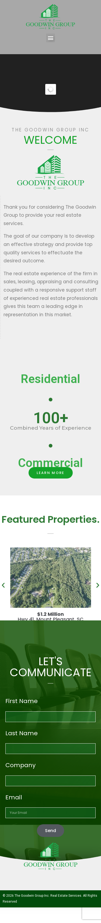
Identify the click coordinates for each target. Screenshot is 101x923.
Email (13, 797)
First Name (21, 701)
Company (20, 765)
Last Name (21, 733)
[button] (50, 38)
